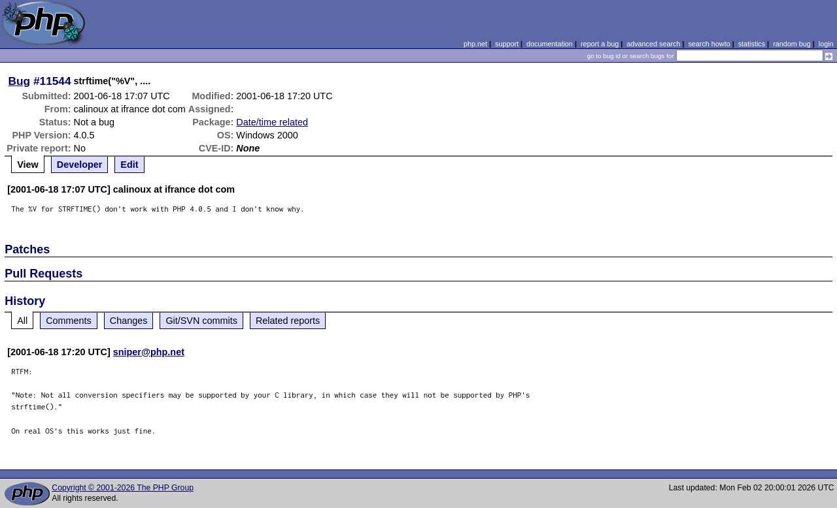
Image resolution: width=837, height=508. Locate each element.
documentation (549, 44)
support (507, 44)
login (826, 44)
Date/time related (272, 122)
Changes (129, 320)
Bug (20, 80)
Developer (80, 164)
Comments (69, 320)
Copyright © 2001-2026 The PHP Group (123, 487)
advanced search (653, 44)
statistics (751, 44)
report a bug (600, 44)
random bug (792, 44)
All (22, 320)
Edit (129, 164)
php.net (475, 44)
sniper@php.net (148, 352)
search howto (709, 44)
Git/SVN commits (201, 320)
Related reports (288, 320)
